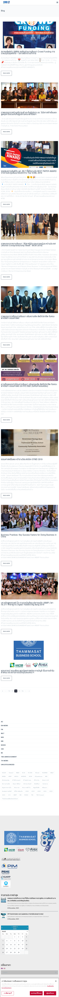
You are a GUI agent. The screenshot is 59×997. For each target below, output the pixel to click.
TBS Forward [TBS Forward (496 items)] (40, 795)
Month (4, 931)
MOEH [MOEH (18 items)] (26, 795)
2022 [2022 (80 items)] (51, 791)
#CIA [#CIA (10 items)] (23, 773)
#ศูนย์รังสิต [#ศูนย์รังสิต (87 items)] (36, 787)
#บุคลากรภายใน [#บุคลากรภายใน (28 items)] (6, 787)
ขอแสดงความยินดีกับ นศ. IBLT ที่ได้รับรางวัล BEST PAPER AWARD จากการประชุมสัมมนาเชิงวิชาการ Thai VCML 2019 (29, 172)
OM (2, 749)
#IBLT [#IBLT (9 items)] (52, 773)
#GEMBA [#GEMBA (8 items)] (45, 773)
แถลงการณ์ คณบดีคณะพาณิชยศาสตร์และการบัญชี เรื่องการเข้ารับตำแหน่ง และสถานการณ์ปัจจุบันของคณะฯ (27, 671)
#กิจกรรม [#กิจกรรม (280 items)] (36, 780)
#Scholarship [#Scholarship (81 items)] (5, 780)
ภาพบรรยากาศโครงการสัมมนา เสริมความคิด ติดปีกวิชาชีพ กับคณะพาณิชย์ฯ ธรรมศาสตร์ (28, 317)
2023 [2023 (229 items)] (3, 795)
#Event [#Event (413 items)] (37, 773)
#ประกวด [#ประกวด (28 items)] (16, 787)
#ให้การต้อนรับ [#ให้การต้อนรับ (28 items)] (18, 791)
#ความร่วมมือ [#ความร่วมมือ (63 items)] (6, 784)
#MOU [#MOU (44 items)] (16, 776)
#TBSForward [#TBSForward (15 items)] (16, 780)
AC (2, 721)
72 (9, 691)
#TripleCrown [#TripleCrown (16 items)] (27, 780)
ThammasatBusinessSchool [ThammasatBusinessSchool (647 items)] (10, 798)
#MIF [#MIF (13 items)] (10, 776)
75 (19, 691)
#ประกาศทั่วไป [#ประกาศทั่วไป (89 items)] (26, 787)
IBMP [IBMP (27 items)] (15, 795)
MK (2, 741)
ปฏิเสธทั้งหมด (50, 994)
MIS (2, 737)
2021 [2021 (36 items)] (45, 791)
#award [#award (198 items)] (11, 773)
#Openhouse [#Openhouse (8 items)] (38, 776)
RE (2, 753)
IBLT (2, 733)
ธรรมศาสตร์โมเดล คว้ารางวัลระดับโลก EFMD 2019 (21, 459)
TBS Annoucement (9, 757)
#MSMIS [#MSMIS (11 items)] (23, 776)
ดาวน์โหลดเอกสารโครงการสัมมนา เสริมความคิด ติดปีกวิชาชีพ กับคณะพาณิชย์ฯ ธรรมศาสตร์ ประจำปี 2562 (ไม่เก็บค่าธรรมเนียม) (29, 385)
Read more (6, 73)
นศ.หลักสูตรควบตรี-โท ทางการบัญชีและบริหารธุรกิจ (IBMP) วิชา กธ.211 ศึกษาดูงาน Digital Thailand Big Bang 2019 (27, 603)
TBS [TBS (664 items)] (32, 795)
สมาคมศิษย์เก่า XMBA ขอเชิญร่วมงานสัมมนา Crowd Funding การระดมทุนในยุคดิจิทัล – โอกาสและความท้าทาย (28, 52)
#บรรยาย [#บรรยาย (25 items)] (45, 784)
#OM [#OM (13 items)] (30, 776)
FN (2, 729)
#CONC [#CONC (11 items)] (30, 773)
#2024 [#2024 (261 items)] (4, 773)
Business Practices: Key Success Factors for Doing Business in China (29, 535)
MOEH (3, 745)
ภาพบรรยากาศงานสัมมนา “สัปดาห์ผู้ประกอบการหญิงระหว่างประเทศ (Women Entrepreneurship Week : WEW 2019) (28, 244)
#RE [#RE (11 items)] (46, 776)
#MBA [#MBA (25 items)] (4, 776)
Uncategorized (7, 764)
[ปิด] (56, 982)
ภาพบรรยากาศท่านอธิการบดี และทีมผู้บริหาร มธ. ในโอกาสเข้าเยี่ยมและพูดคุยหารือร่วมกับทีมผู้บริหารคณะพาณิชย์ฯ (29, 113)
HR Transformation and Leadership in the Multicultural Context (25, 914)
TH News (4, 761)
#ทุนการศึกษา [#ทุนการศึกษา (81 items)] (17, 784)
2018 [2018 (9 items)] (27, 791)
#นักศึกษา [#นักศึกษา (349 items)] (37, 784)
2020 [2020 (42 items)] (39, 791)
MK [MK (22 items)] (20, 795)
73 (12, 691)
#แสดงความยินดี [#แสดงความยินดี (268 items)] (6, 791)
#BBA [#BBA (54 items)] (17, 773)
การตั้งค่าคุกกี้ (7, 994)
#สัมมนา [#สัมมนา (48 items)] (44, 787)
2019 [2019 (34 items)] (33, 791)
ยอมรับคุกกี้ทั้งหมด (36, 994)
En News (4, 725)
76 (22, 691)
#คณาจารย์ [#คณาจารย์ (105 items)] (45, 780)
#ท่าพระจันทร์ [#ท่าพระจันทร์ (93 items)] (27, 784)
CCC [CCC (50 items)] (9, 795)
